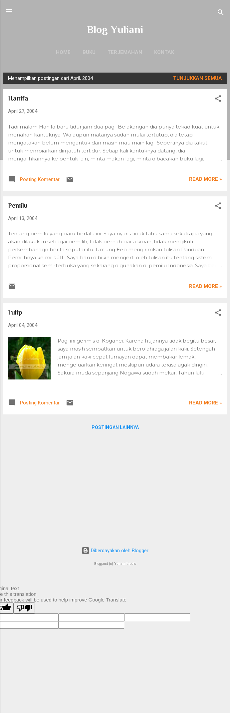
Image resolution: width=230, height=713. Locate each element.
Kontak (164, 52)
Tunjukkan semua (197, 78)
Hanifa (18, 98)
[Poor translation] (24, 607)
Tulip (15, 312)
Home (63, 52)
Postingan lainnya (115, 427)
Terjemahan (125, 52)
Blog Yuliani (115, 29)
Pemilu (18, 205)
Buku (89, 52)
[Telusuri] (221, 13)
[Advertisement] (115, 487)
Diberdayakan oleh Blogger (115, 551)
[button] (218, 100)
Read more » (205, 179)
